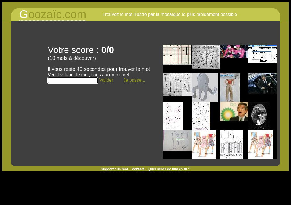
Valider (106, 80)
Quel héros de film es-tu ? (169, 169)
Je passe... (134, 80)
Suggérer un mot (114, 169)
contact (138, 169)
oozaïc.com (52, 14)
